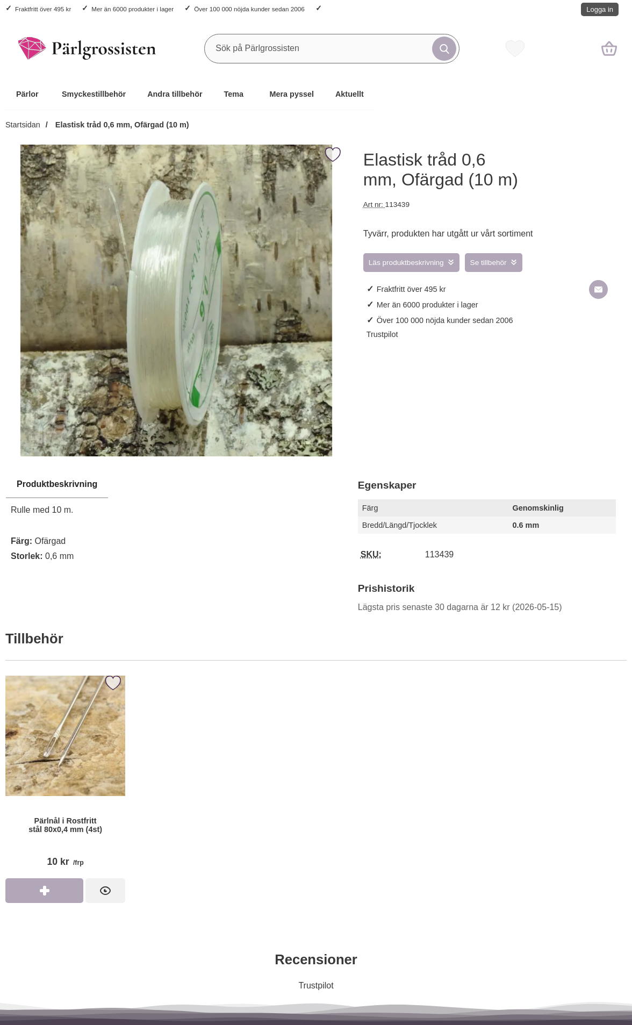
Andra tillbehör (174, 94)
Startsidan (22, 124)
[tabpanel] (176, 523)
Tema (234, 94)
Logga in (599, 9)
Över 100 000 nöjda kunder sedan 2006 (249, 8)
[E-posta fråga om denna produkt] (598, 289)
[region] (176, 484)
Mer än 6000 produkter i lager (132, 8)
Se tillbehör (488, 263)
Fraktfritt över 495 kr (43, 8)
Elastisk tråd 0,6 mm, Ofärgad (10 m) (121, 124)
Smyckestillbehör (94, 94)
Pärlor (27, 94)
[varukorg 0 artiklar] (609, 48)
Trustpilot (382, 334)
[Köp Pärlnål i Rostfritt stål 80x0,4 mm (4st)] (44, 890)
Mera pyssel (292, 94)
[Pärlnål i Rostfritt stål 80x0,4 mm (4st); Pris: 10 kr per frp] (65, 774)
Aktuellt (349, 94)
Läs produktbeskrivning (406, 263)
